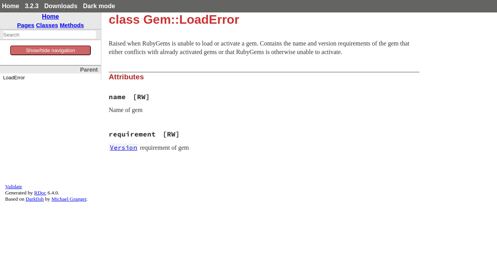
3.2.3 (32, 6)
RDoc (40, 193)
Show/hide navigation (50, 50)
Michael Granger (69, 199)
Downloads (60, 6)
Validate (13, 186)
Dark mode (99, 6)
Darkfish (35, 199)
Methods (72, 25)
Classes (47, 25)
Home (10, 6)
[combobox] (49, 34)
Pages (26, 25)
